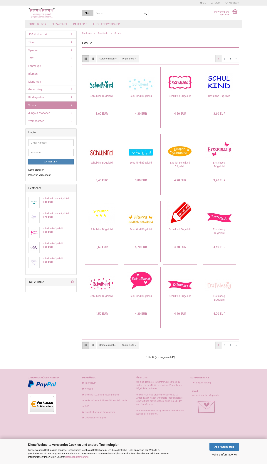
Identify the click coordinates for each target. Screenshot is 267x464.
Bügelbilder (37, 24)
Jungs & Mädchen (39, 113)
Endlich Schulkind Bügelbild (180, 164)
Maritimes (34, 81)
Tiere (31, 42)
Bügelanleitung (203, 382)
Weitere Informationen (224, 454)
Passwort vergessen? (39, 175)
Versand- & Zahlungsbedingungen (102, 394)
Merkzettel (232, 2)
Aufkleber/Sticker (106, 24)
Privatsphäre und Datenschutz (100, 412)
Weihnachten (36, 121)
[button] (203, 3)
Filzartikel (60, 24)
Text (30, 58)
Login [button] (215, 2)
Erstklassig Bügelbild (219, 164)
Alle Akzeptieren (224, 446)
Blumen (33, 73)
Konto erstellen (36, 169)
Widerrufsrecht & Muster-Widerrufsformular (106, 400)
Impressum (90, 383)
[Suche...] (87, 13)
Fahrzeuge (34, 66)
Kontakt (89, 389)
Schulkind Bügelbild (101, 95)
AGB (87, 406)
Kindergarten (36, 97)
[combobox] (108, 58)
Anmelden (51, 161)
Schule (32, 105)
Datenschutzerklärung (76, 456)
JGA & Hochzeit (38, 34)
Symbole (33, 50)
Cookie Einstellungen (95, 417)
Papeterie (80, 24)
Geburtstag (35, 89)
